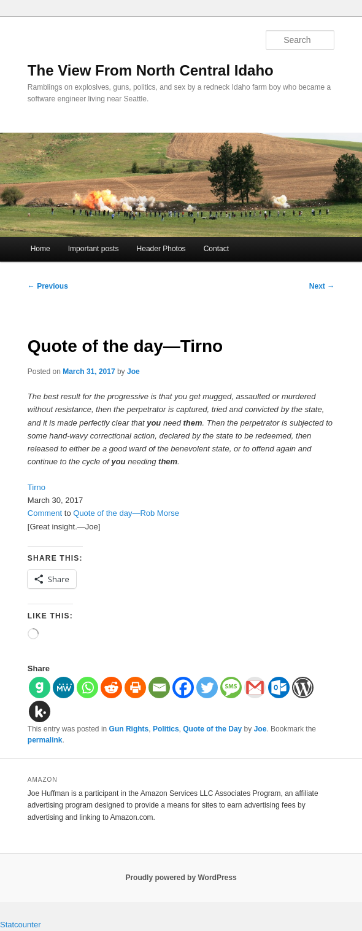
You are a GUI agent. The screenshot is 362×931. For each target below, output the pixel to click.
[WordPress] (303, 687)
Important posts (93, 248)
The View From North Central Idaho (151, 70)
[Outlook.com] (279, 687)
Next (321, 286)
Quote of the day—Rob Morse (126, 513)
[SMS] (231, 687)
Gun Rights (129, 729)
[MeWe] (63, 687)
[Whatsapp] (87, 687)
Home (40, 248)
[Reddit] (111, 687)
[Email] (159, 687)
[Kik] (39, 711)
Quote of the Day (212, 729)
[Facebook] (183, 687)
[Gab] (39, 687)
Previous (48, 286)
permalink (45, 740)
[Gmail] (255, 687)
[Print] (135, 687)
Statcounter (20, 924)
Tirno (36, 487)
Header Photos (161, 248)
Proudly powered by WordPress (180, 877)
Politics (166, 729)
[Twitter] (207, 687)
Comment (45, 513)
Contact (216, 248)
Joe (133, 371)
